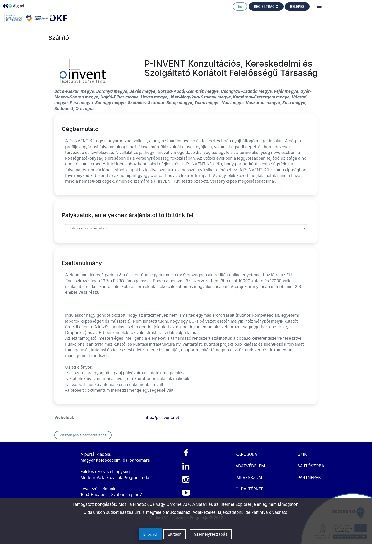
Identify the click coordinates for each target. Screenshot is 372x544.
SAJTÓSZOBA (311, 466)
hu (240, 7)
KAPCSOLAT (247, 454)
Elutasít (174, 534)
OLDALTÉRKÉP (249, 489)
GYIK (302, 454)
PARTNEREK (309, 477)
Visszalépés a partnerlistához (83, 435)
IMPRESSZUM (248, 477)
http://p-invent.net (161, 417)
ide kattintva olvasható (266, 512)
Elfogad (150, 534)
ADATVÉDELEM (250, 466)
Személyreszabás (211, 534)
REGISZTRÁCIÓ (266, 7)
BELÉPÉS (297, 7)
